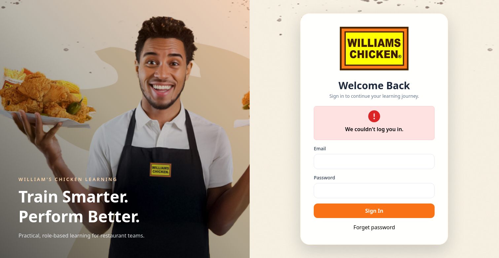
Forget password (374, 227)
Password (324, 177)
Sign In (374, 210)
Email (320, 148)
